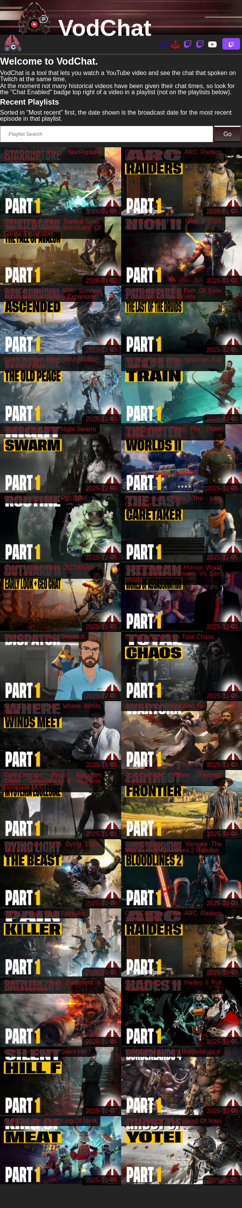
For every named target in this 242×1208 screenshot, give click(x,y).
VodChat (104, 28)
